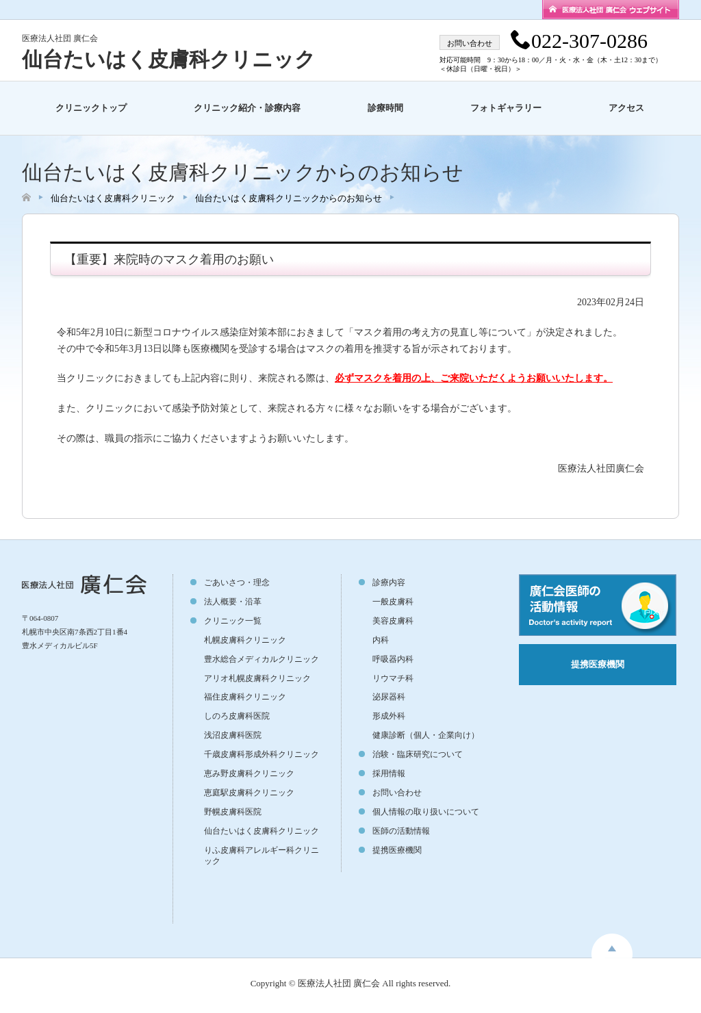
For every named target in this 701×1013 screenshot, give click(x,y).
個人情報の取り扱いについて (425, 812)
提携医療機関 (397, 850)
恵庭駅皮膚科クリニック (249, 792)
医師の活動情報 (401, 831)
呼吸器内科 (392, 659)
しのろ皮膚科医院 (237, 716)
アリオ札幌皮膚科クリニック (257, 678)
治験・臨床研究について (417, 754)
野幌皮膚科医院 (233, 812)
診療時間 (385, 108)
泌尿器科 (388, 697)
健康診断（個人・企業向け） (425, 735)
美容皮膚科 (392, 621)
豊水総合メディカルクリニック (261, 659)
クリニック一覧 (233, 621)
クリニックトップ (91, 108)
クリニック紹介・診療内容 (247, 108)
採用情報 (388, 773)
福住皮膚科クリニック (245, 697)
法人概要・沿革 (233, 601)
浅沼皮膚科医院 (233, 735)
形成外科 (388, 716)
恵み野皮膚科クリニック (249, 773)
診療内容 (388, 582)
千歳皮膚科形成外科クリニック (261, 754)
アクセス (626, 108)
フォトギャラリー (505, 108)
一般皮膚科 (392, 601)
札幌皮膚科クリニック (245, 640)
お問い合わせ (397, 792)
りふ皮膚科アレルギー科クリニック (261, 855)
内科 (380, 640)
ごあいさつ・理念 (237, 582)
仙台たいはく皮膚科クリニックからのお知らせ (288, 198)
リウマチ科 (392, 678)
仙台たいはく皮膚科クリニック (169, 59)
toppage (612, 946)
